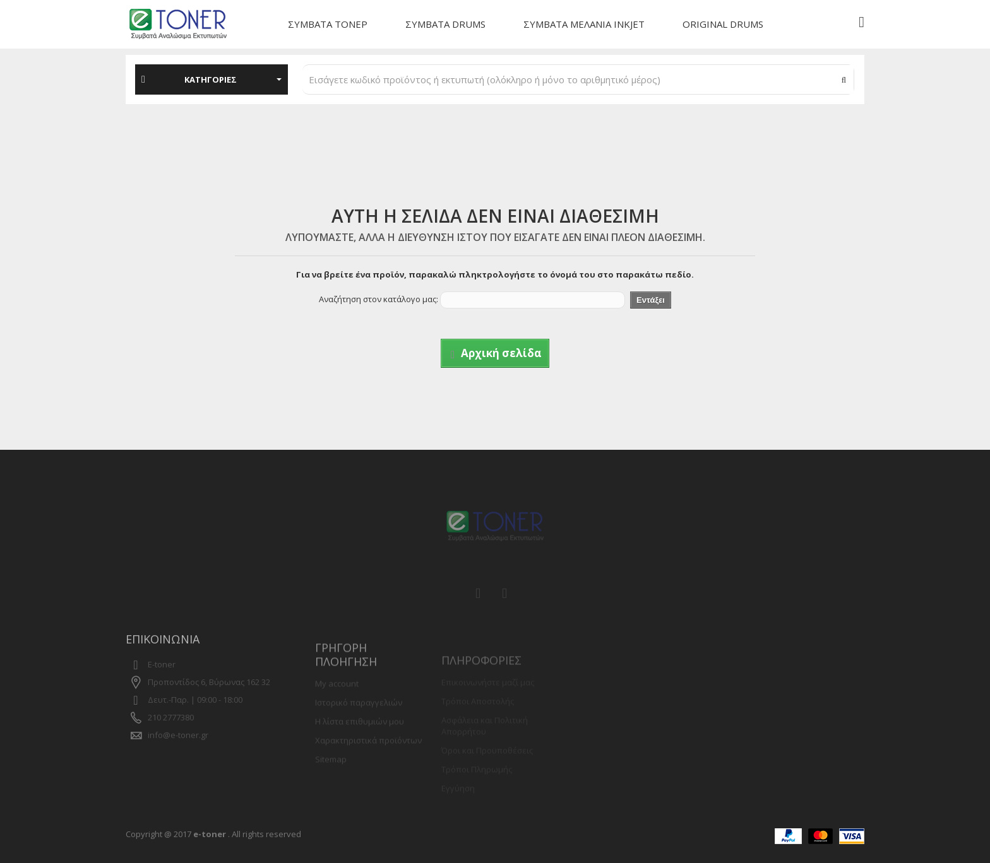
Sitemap (331, 776)
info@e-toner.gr (178, 748)
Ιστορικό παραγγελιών (358, 719)
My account (337, 701)
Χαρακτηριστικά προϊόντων (368, 757)
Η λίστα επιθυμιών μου (359, 738)
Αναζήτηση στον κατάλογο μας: (378, 299)
